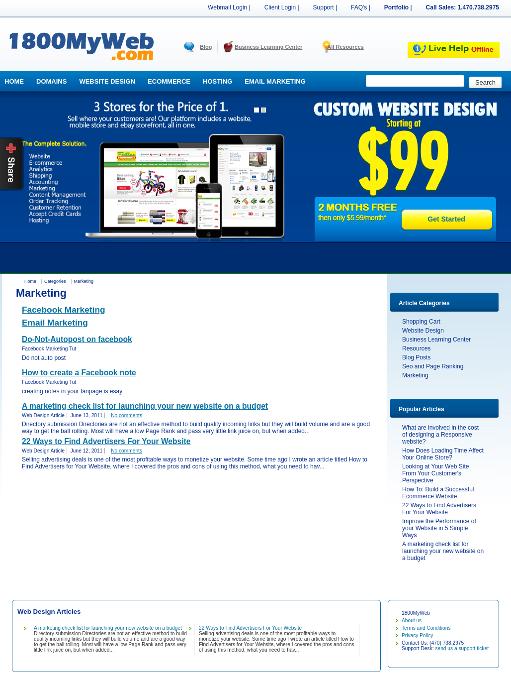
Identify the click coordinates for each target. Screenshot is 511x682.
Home (14, 81)
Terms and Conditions (426, 628)
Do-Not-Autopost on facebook (77, 339)
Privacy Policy (417, 635)
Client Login (280, 7)
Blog (206, 47)
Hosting (217, 81)
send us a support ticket (462, 648)
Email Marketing (275, 81)
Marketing (415, 375)
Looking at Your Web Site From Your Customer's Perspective (435, 473)
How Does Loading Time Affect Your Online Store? (443, 454)
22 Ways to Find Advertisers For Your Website (439, 509)
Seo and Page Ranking (432, 366)
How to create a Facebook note (79, 372)
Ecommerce (169, 81)
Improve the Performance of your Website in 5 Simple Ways (439, 528)
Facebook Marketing (63, 310)
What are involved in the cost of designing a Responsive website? (440, 434)
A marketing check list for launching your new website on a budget (443, 551)
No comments (126, 415)
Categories (55, 281)
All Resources (345, 47)
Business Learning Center (268, 47)
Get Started (446, 219)
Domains (51, 81)
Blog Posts (416, 357)
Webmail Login (227, 7)
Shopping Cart (421, 321)
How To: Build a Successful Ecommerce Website (438, 493)
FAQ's (359, 7)
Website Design (107, 81)
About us (412, 620)
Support (323, 7)
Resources (416, 348)
